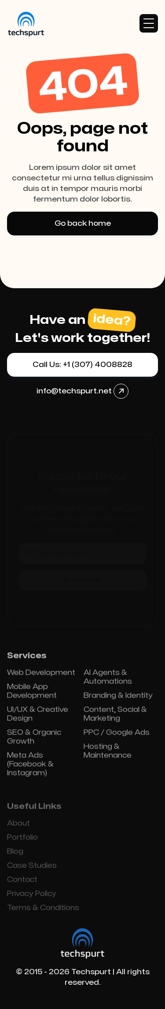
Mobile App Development (32, 694)
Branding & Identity (118, 698)
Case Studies (32, 868)
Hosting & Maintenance (108, 754)
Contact (22, 882)
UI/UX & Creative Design (37, 717)
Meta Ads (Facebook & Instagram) (30, 767)
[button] (148, 23)
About (18, 826)
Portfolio (22, 840)
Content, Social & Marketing (115, 717)
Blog (15, 854)
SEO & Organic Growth (34, 740)
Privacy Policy (31, 896)
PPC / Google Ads (117, 735)
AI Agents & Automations (108, 680)
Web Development (41, 675)
